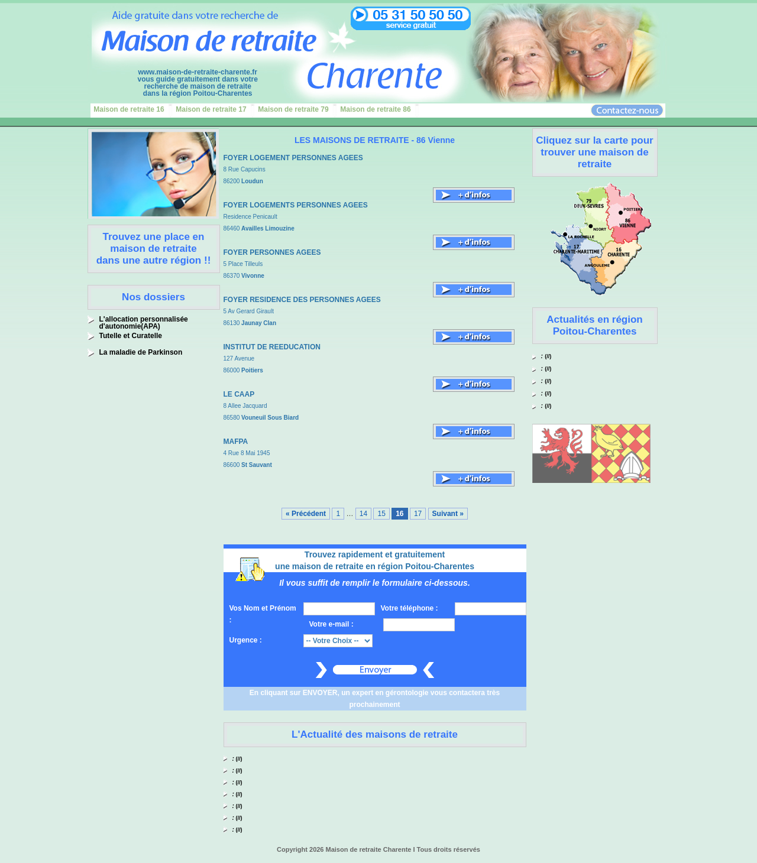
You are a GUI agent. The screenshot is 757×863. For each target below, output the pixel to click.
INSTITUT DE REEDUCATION (272, 347)
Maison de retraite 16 (128, 109)
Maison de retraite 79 (293, 109)
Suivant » (448, 514)
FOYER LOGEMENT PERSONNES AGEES (293, 158)
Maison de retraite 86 (375, 109)
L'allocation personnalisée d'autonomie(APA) (143, 322)
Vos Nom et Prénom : (262, 614)
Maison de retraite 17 (211, 109)
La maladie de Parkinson (141, 352)
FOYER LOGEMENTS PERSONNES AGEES (296, 205)
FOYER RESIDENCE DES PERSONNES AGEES (302, 300)
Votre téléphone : (409, 608)
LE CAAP (239, 394)
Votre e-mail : (331, 624)
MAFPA (236, 441)
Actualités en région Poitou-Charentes (594, 325)
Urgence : (245, 640)
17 (418, 514)
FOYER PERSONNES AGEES (272, 252)
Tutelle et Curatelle (130, 336)
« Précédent (306, 514)
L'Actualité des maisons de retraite (375, 734)
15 (381, 514)
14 (363, 514)
